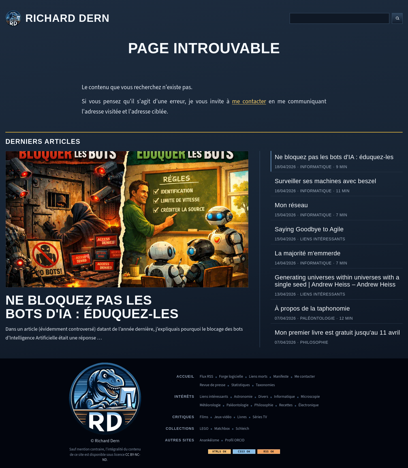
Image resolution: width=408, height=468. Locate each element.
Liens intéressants (214, 396)
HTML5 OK (219, 451)
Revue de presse (212, 385)
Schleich (242, 428)
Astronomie (243, 396)
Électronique (308, 405)
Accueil (185, 377)
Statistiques (240, 385)
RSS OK (269, 451)
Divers (263, 396)
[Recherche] (339, 18)
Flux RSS (206, 376)
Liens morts (258, 376)
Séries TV (260, 417)
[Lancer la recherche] (397, 18)
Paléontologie (238, 405)
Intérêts (184, 397)
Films (204, 417)
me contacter (249, 101)
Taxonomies (265, 385)
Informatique (284, 396)
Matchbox (222, 428)
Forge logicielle (231, 376)
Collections (180, 429)
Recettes (285, 405)
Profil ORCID (235, 440)
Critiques (183, 417)
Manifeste (281, 376)
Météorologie (210, 405)
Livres (242, 417)
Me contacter (304, 376)
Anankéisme (209, 440)
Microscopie (310, 396)
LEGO (204, 428)
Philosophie (263, 405)
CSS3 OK (244, 451)
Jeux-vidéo (222, 417)
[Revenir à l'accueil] (57, 18)
